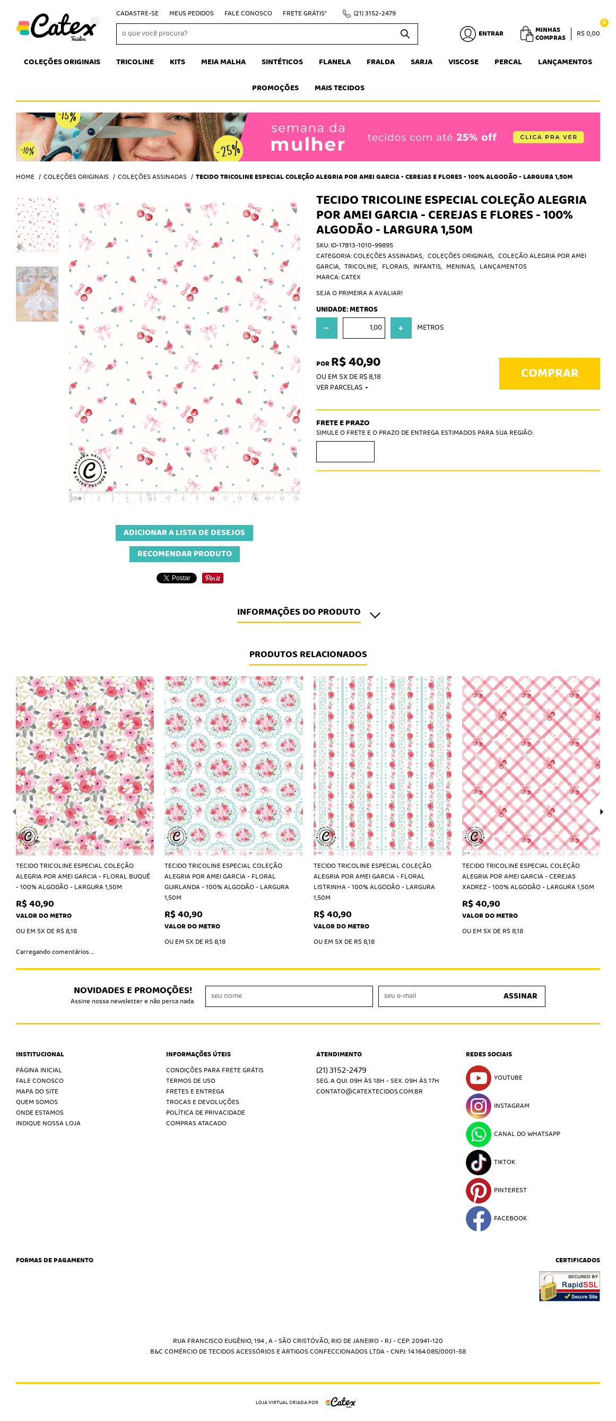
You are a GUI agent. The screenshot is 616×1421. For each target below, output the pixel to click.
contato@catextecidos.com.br (369, 1092)
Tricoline (135, 62)
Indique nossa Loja (48, 1123)
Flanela (335, 62)
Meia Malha (223, 62)
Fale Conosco (248, 13)
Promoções (275, 88)
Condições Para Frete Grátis (215, 1070)
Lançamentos (565, 62)
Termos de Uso (190, 1081)
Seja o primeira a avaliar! (359, 293)
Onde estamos (40, 1113)
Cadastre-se (137, 13)
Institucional (40, 1054)
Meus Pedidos (191, 13)
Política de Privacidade (205, 1113)
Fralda (381, 62)
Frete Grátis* (305, 13)
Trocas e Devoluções (202, 1102)
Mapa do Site (37, 1092)
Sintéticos (282, 62)
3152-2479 (375, 13)
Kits (177, 62)
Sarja (421, 62)
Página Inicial (39, 1070)
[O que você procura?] (405, 34)
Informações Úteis (198, 1054)
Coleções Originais (62, 62)
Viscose (463, 62)
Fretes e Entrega (195, 1092)
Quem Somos (37, 1102)
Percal (508, 62)
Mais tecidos (340, 88)
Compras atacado (196, 1123)
